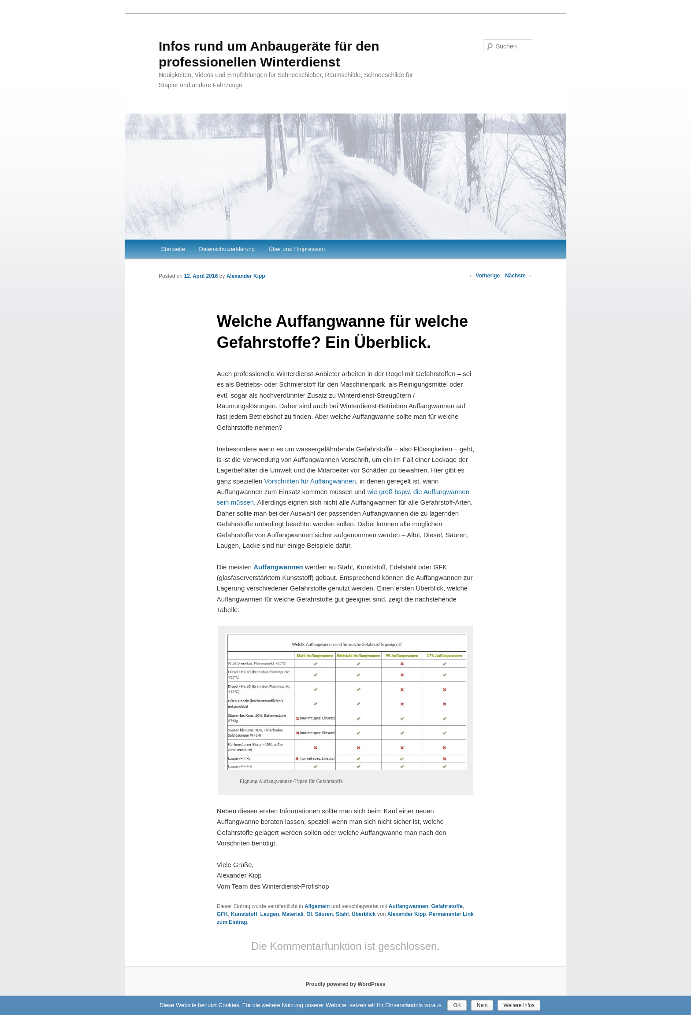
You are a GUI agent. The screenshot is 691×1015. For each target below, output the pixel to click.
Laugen (269, 914)
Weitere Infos (518, 1005)
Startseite (173, 249)
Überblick (364, 914)
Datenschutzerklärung (227, 249)
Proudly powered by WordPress (345, 984)
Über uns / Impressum (297, 249)
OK (457, 1005)
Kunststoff (244, 914)
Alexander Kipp (246, 276)
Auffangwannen (408, 906)
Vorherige (484, 276)
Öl (309, 914)
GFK (222, 914)
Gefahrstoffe (447, 906)
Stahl (342, 914)
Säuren (324, 914)
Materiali (293, 914)
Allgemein (317, 906)
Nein (482, 1005)
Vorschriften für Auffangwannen (310, 481)
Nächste (518, 276)
